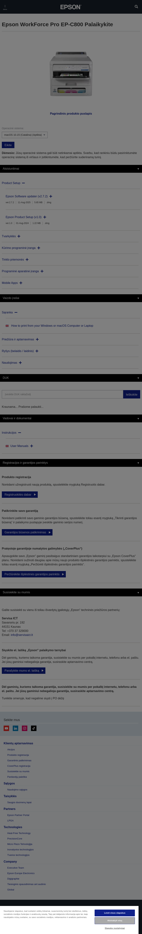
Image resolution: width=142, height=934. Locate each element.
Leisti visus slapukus (114, 913)
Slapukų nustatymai (115, 928)
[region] (69, 920)
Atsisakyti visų (114, 920)
